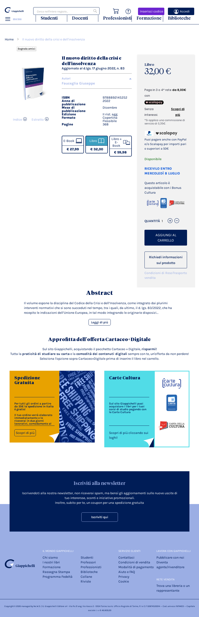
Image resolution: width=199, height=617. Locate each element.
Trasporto (180, 273)
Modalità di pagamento (136, 567)
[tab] (97, 78)
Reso (169, 273)
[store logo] (14, 10)
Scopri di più (25, 433)
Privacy (123, 577)
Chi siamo (50, 557)
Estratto (38, 120)
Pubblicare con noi (170, 557)
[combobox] (66, 11)
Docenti (80, 18)
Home (9, 39)
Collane (86, 577)
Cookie (123, 581)
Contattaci (126, 557)
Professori (88, 562)
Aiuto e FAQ (126, 572)
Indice (17, 120)
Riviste (86, 581)
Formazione (149, 18)
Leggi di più (99, 322)
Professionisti (117, 18)
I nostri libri (51, 562)
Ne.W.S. (37, 606)
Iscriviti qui (99, 517)
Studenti (49, 18)
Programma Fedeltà (57, 577)
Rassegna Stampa (56, 572)
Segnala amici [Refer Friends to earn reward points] (26, 48)
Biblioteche (179, 18)
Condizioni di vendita (154, 275)
